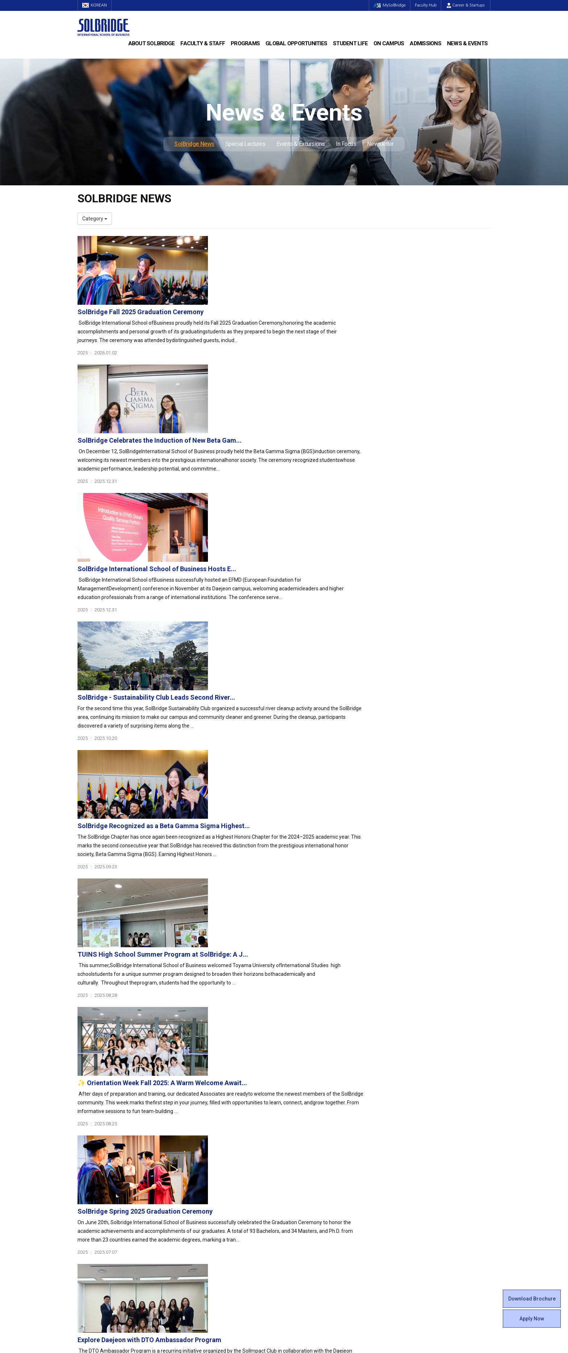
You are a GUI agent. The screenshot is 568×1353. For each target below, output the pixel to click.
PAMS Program (201, 1221)
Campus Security (309, 1242)
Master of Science (204, 1163)
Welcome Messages (101, 1163)
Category (94, 219)
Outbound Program (206, 1214)
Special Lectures (245, 143)
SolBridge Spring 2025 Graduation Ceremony (286, 775)
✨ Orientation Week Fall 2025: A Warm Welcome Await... (303, 699)
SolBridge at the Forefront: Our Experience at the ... (295, 927)
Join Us (86, 1221)
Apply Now (531, 1319)
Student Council (307, 1148)
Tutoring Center (307, 1235)
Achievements (94, 1170)
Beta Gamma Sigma (312, 1170)
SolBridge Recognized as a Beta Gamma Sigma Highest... (305, 547)
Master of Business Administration (223, 1156)
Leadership (90, 1156)
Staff (84, 1214)
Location (87, 1177)
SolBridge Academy (206, 1177)
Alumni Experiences (312, 1177)
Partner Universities (206, 1206)
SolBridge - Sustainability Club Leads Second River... (297, 471)
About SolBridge (151, 43)
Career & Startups (466, 5)
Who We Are (91, 1148)
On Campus (388, 43)
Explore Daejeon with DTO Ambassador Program (291, 851)
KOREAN (95, 5)
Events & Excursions (300, 143)
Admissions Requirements (426, 1148)
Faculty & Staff (202, 43)
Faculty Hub (425, 5)
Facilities (299, 1221)
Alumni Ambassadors (208, 1235)
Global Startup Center (314, 1156)
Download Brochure (532, 1299)
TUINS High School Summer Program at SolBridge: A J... (304, 623)
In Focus (346, 143)
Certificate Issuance (312, 1192)
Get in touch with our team (390, 1109)
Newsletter (380, 143)
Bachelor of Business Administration (225, 1148)
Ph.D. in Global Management (215, 1170)
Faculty (86, 1206)
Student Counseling (311, 1228)
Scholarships (410, 1163)
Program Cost (411, 1156)
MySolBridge (387, 5)
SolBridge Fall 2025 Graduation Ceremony (282, 243)
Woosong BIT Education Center (324, 1185)
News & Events (467, 43)
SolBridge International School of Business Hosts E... (298, 395)
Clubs (295, 1163)
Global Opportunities (296, 43)
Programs (245, 43)
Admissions (425, 43)
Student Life (350, 43)
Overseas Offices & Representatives (225, 1228)
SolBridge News (194, 143)
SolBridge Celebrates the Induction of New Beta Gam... (301, 319)
